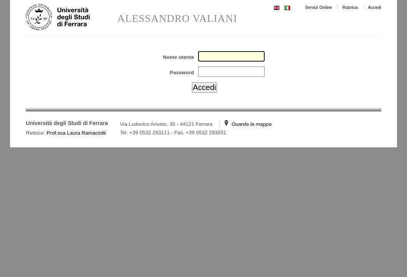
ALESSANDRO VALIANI (177, 18)
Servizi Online (318, 7)
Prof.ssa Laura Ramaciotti (76, 133)
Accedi (374, 7)
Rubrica (349, 7)
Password (182, 72)
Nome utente (178, 57)
